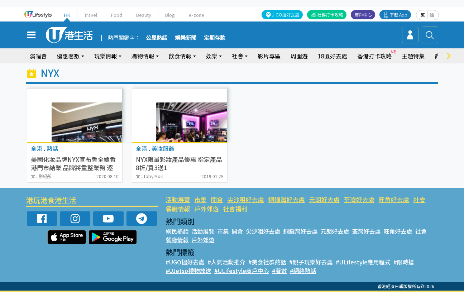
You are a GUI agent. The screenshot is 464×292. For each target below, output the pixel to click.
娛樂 (211, 56)
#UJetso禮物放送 (188, 270)
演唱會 (38, 56)
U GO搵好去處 (286, 14)
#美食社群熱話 (267, 262)
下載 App (399, 14)
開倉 (217, 199)
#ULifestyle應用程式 (361, 262)
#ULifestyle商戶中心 (240, 270)
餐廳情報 (178, 208)
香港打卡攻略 (374, 56)
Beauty (142, 14)
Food (116, 14)
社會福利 (235, 208)
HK (67, 14)
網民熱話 (177, 231)
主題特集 (413, 56)
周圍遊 (299, 56)
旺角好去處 (393, 199)
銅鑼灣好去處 (286, 199)
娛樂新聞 (185, 38)
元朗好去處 (323, 199)
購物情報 (142, 56)
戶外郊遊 (206, 208)
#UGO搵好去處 (185, 262)
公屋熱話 (156, 38)
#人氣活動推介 (226, 262)
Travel (90, 14)
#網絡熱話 (300, 270)
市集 (200, 199)
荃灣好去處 (358, 199)
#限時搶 (401, 262)
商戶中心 (363, 14)
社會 (237, 56)
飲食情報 (180, 56)
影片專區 (269, 56)
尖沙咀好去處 (245, 199)
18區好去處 (332, 56)
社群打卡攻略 (331, 14)
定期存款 (214, 38)
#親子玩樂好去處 (310, 262)
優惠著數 (68, 56)
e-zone (195, 14)
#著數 (276, 270)
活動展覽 (178, 199)
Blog (169, 14)
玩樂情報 (105, 56)
